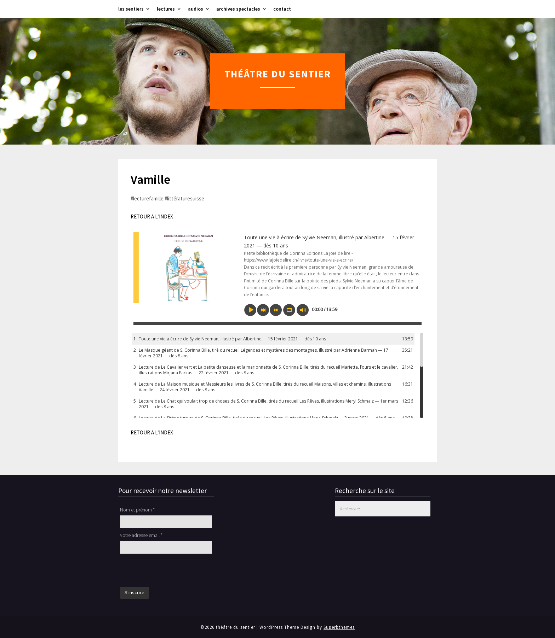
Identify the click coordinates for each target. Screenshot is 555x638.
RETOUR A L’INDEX (152, 216)
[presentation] (174, 571)
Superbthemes (339, 627)
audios (195, 9)
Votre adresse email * (141, 535)
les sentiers (131, 9)
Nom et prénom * (137, 510)
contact (282, 9)
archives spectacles (238, 9)
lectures (166, 9)
